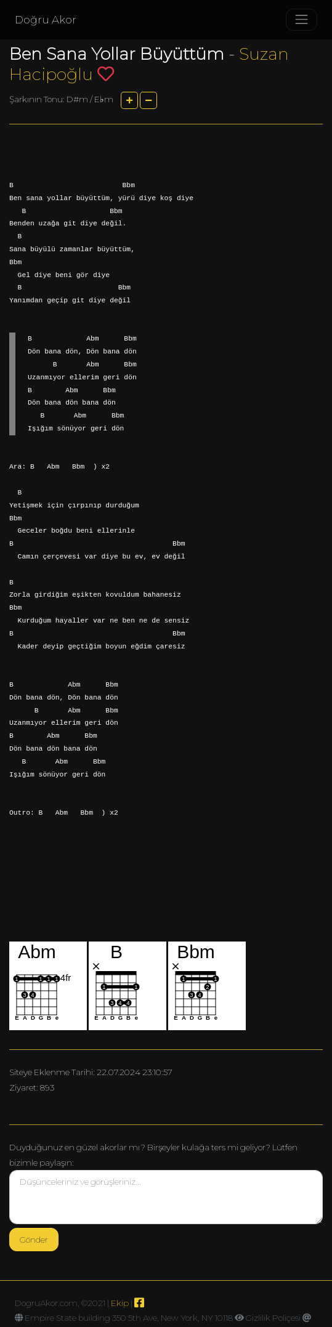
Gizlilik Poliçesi (273, 1318)
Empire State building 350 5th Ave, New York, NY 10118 (129, 1318)
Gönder (34, 1239)
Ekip (120, 1303)
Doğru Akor (45, 20)
